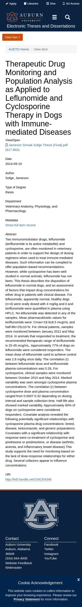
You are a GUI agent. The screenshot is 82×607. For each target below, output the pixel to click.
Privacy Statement (27, 599)
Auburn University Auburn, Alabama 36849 (18, 549)
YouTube (50, 558)
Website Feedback (18, 563)
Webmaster (13, 567)
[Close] (78, 579)
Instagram (51, 554)
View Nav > (12, 37)
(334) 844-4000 (16, 558)
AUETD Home (19, 49)
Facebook (51, 544)
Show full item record (20, 225)
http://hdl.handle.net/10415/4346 (28, 479)
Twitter (49, 549)
